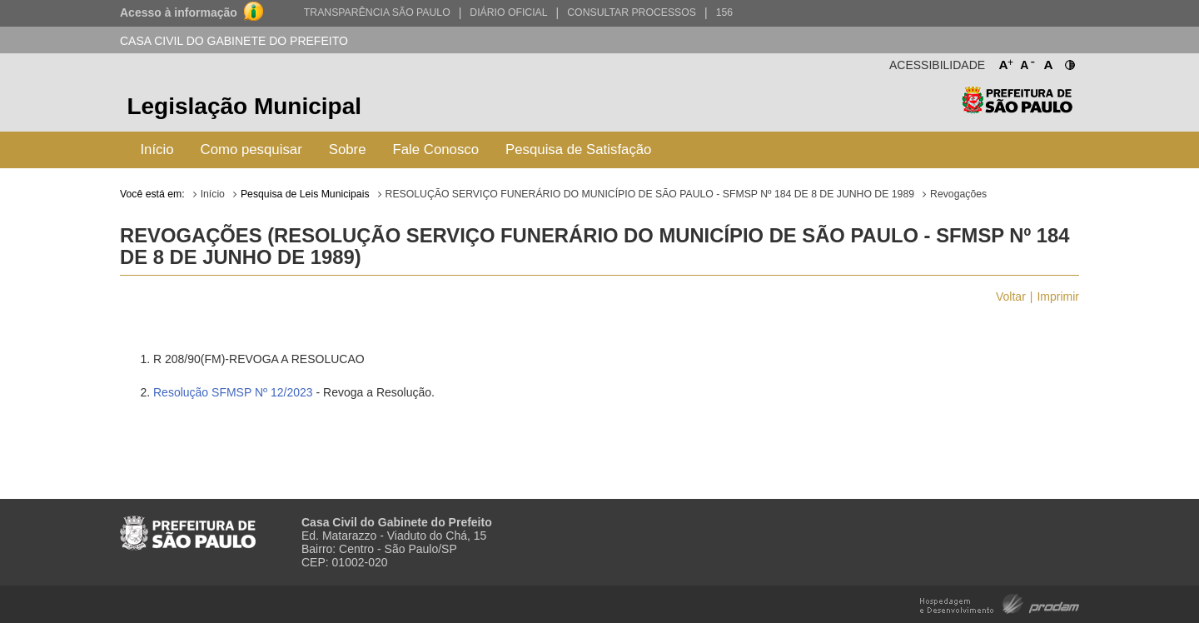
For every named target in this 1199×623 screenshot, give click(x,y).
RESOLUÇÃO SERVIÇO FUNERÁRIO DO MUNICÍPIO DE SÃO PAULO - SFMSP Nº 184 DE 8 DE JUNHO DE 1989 (650, 194)
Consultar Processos (631, 12)
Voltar (1011, 296)
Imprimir (1058, 296)
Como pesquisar (251, 149)
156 (724, 12)
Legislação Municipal (244, 106)
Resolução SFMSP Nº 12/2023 (233, 392)
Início (156, 149)
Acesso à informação (178, 12)
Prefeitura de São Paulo (1017, 109)
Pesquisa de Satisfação (578, 149)
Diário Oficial (508, 12)
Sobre (347, 149)
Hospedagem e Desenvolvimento (999, 602)
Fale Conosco (436, 149)
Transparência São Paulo (377, 12)
